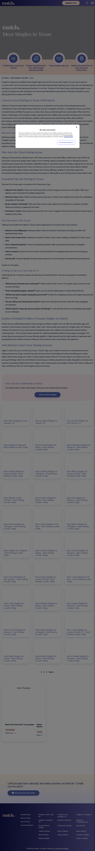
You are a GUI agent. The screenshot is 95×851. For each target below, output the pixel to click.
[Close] (76, 127)
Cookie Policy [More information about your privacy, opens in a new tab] (68, 136)
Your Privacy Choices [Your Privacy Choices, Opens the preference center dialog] (66, 142)
